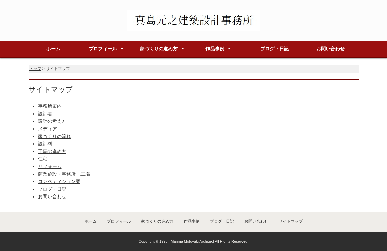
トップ (35, 68)
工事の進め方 (52, 151)
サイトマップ (291, 221)
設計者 (45, 113)
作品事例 (214, 48)
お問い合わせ (330, 48)
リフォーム (50, 166)
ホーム (53, 48)
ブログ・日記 (274, 48)
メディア (47, 128)
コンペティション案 (59, 181)
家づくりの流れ (54, 136)
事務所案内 (50, 106)
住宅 (42, 159)
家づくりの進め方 (159, 48)
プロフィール (103, 48)
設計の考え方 (52, 121)
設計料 (45, 143)
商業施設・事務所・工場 (64, 174)
